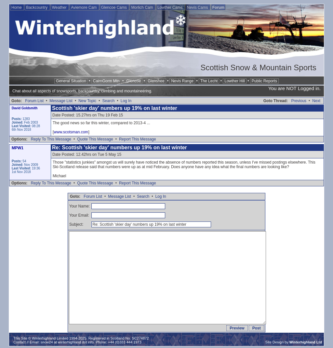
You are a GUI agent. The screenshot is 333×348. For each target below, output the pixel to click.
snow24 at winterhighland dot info (67, 342)
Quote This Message (95, 139)
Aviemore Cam (84, 7)
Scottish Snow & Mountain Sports (258, 67)
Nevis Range (182, 81)
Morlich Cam (142, 7)
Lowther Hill (234, 81)
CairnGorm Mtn (106, 81)
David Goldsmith (24, 108)
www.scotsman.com (71, 132)
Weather (60, 7)
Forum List (34, 101)
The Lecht (209, 81)
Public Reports (264, 81)
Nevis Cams (198, 7)
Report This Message (137, 139)
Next (316, 101)
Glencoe (134, 81)
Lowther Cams (170, 7)
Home (17, 7)
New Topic (87, 101)
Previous (298, 101)
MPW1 (17, 148)
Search (108, 101)
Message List (61, 101)
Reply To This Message (51, 139)
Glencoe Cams (114, 7)
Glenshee (156, 81)
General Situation (71, 81)
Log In (126, 101)
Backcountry (37, 7)
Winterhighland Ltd (305, 342)
